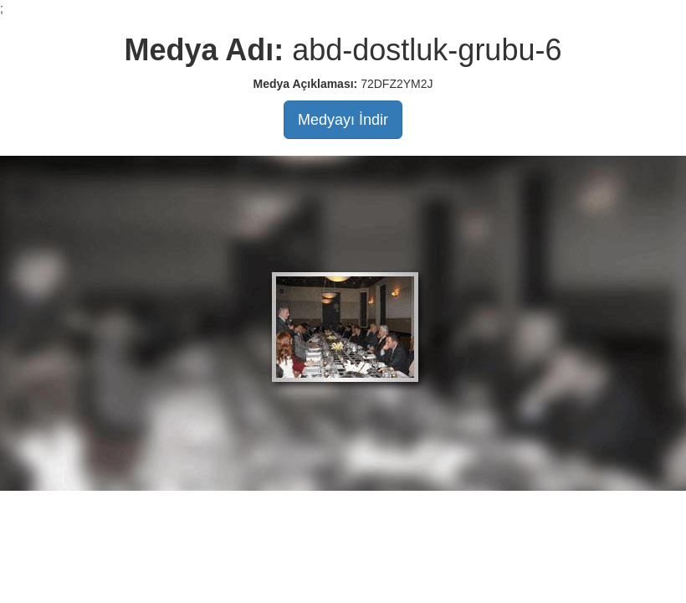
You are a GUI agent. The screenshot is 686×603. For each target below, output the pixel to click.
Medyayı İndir (343, 119)
